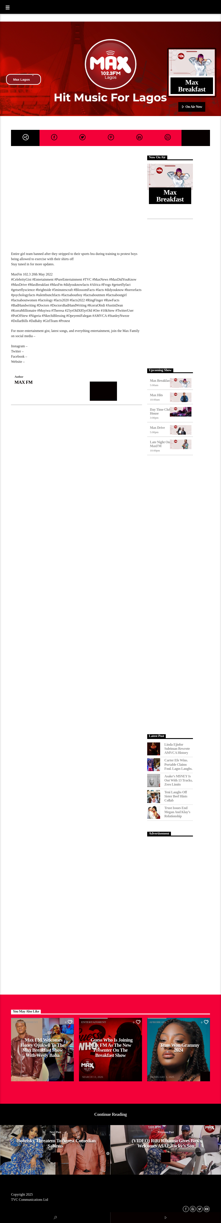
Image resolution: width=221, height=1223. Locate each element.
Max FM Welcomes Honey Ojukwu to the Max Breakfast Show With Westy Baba (42, 1047)
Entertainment (25, 1022)
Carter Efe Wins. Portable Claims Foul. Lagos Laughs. (178, 764)
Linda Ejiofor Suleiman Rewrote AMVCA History (177, 749)
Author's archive (103, 391)
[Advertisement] (170, 292)
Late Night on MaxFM (160, 444)
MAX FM (23, 382)
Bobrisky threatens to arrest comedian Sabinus (56, 1143)
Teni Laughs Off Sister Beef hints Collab (175, 796)
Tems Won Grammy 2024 (179, 1047)
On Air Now (191, 107)
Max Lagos (23, 79)
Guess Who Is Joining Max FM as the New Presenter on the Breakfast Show (111, 1047)
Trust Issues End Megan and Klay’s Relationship (177, 812)
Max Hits (156, 395)
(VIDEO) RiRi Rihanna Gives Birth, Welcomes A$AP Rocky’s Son (167, 1143)
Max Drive (157, 427)
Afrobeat (157, 1022)
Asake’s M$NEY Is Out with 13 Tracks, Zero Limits (178, 780)
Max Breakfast (160, 380)
